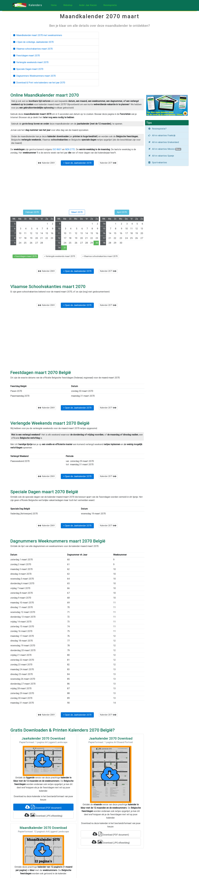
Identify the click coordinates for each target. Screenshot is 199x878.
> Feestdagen (25, 256)
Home (54, 5)
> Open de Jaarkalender (77, 163)
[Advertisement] (77, 188)
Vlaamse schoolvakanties (33, 48)
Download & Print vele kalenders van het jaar (39, 82)
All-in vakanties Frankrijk (162, 135)
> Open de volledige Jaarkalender (33, 42)
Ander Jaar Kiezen (88, 5)
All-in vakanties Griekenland (163, 142)
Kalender (46, 163)
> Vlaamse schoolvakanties (100, 256)
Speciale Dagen (28, 69)
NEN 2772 (70, 149)
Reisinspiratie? (157, 128)
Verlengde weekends (31, 62)
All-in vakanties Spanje (161, 155)
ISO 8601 (57, 149)
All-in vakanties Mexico (164, 149)
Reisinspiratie (110, 5)
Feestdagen (26, 55)
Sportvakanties (157, 162)
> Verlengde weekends (59, 256)
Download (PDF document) (43, 807)
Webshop (67, 5)
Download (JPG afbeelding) (43, 815)
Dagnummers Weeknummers (34, 76)
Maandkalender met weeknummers (37, 35)
